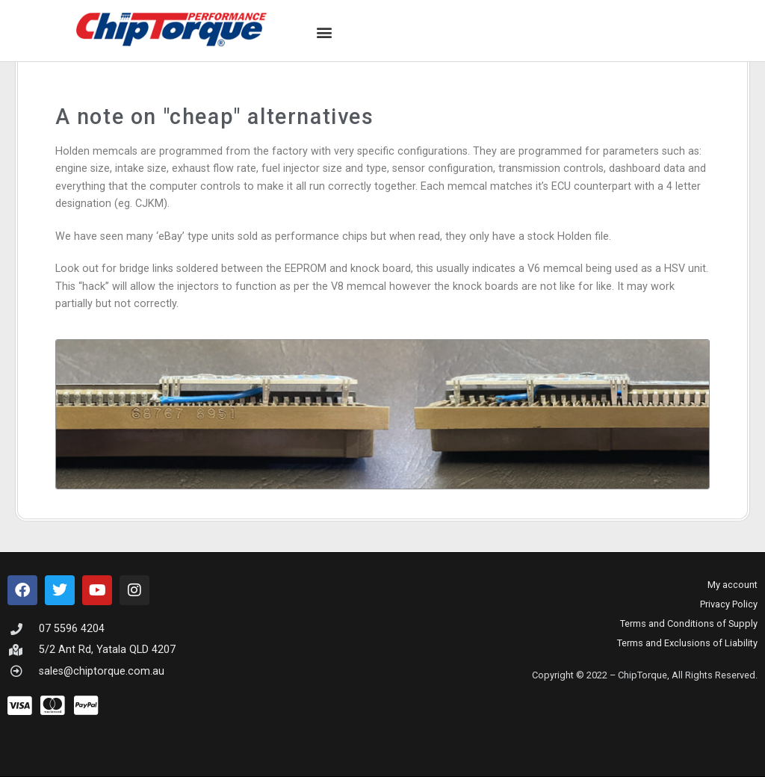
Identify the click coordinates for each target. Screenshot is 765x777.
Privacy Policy (729, 604)
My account (732, 584)
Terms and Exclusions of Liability (687, 642)
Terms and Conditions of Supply (689, 623)
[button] (324, 32)
